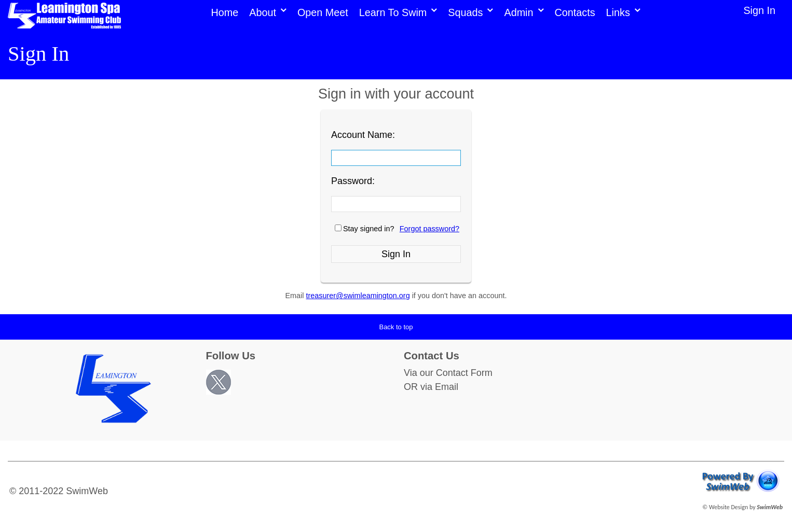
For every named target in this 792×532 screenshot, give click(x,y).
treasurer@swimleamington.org (358, 295)
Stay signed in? (368, 229)
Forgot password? (429, 229)
